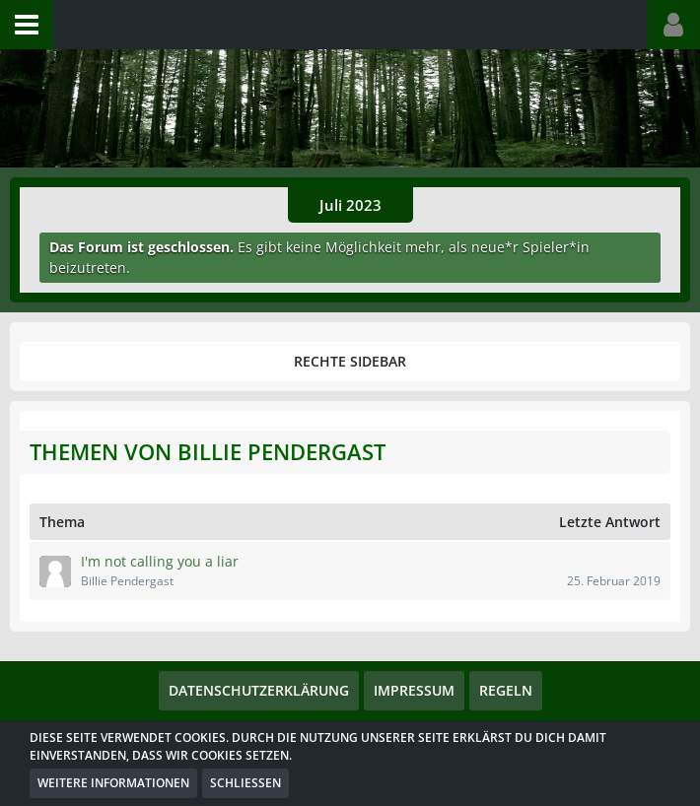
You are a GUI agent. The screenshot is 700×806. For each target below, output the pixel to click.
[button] (26, 24)
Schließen (245, 782)
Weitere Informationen (113, 782)
